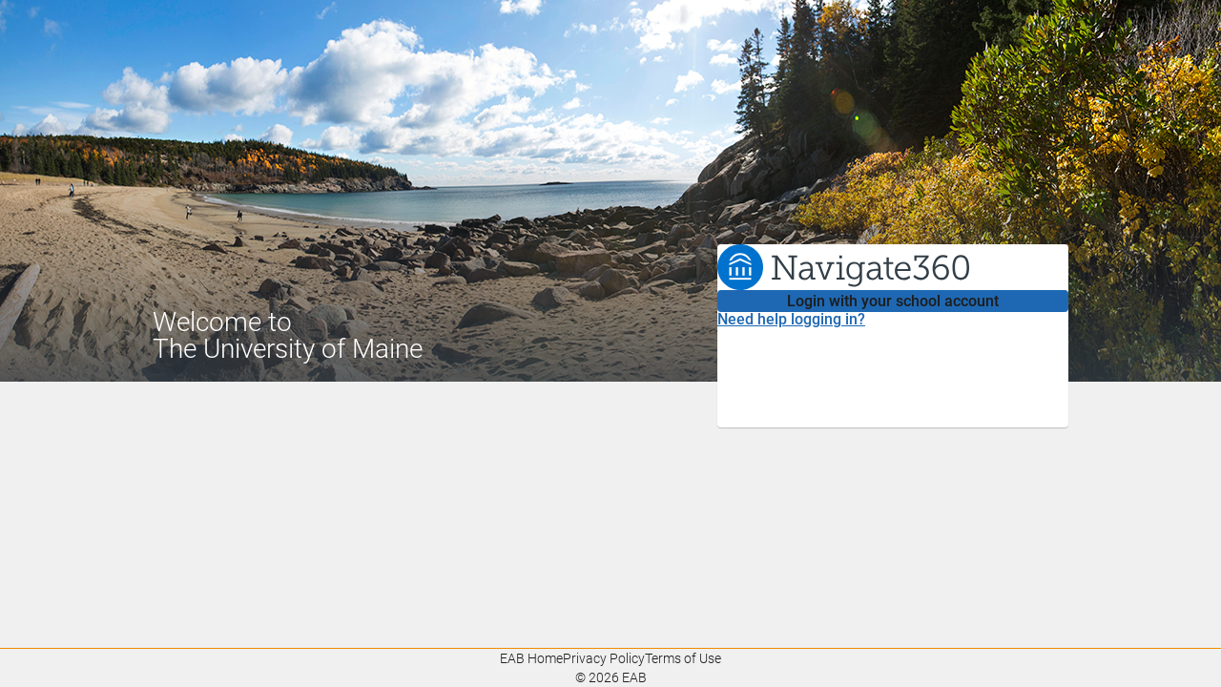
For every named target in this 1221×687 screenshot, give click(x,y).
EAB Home (531, 658)
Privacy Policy (604, 658)
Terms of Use (683, 658)
